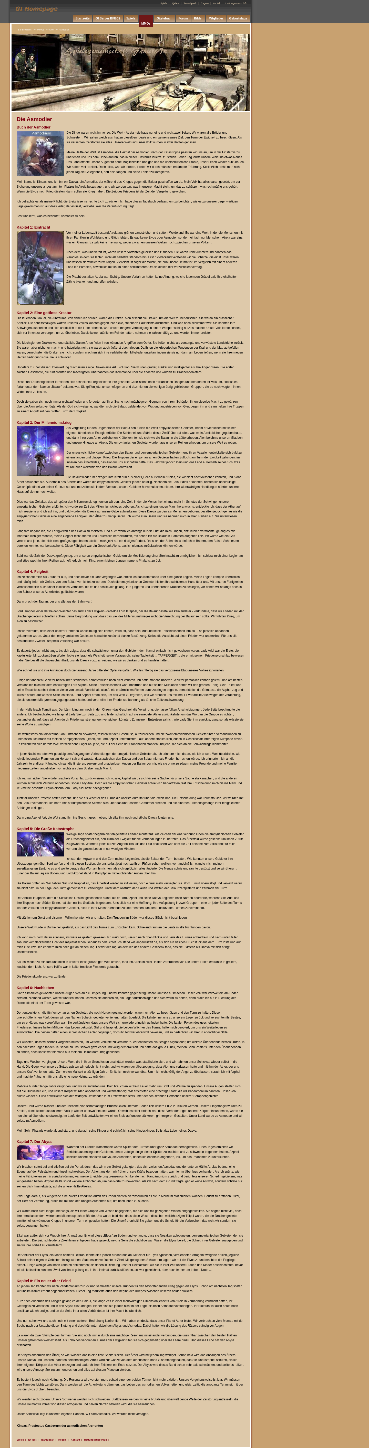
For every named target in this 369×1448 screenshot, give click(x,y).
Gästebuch (164, 18)
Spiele (163, 3)
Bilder (198, 18)
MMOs (146, 23)
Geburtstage (238, 18)
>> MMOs (39, 29)
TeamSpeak (190, 3)
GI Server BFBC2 (108, 18)
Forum (183, 18)
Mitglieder (216, 18)
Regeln (205, 3)
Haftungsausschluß (236, 3)
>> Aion (50, 29)
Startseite (83, 18)
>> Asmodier (62, 29)
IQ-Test (175, 3)
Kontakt (217, 3)
